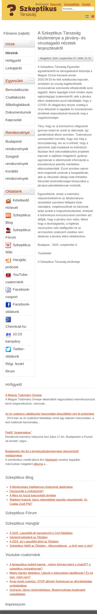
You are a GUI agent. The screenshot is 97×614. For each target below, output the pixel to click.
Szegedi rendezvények (16, 160)
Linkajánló (13, 68)
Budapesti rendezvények (16, 145)
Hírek (20, 44)
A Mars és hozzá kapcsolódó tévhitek (33, 495)
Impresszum (15, 604)
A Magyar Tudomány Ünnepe (23, 395)
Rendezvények (20, 132)
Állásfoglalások (17, 105)
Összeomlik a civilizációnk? (27, 491)
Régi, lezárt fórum (14, 367)
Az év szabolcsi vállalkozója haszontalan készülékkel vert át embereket (49, 413)
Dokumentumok (18, 112)
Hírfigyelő (13, 60)
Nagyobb (55, 4)
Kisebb (86, 4)
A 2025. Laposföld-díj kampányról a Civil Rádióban (41, 533)
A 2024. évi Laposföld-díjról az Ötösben (34, 541)
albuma (38, 463)
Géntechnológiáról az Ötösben (29, 537)
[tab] (32, 44)
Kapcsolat (13, 120)
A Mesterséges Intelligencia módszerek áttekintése (41, 486)
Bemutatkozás (17, 90)
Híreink (11, 53)
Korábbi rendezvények (16, 175)
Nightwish (51, 459)
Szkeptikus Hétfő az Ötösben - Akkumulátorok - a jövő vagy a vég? (51, 545)
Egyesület (20, 80)
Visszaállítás (71, 4)
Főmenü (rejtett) (17, 33)
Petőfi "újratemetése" (18, 432)
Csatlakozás (15, 97)
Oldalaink (20, 191)
